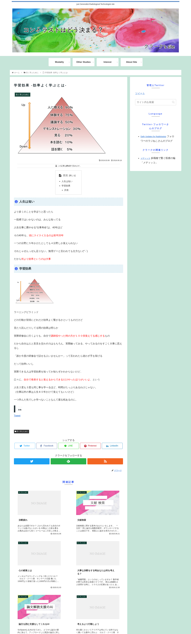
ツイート (140, 93)
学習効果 (66, 186)
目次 (65, 175)
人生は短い (67, 181)
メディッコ (145, 158)
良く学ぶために (21, 432)
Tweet (17, 416)
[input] (155, 102)
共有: (66, 190)
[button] (173, 102)
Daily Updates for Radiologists (153, 136)
